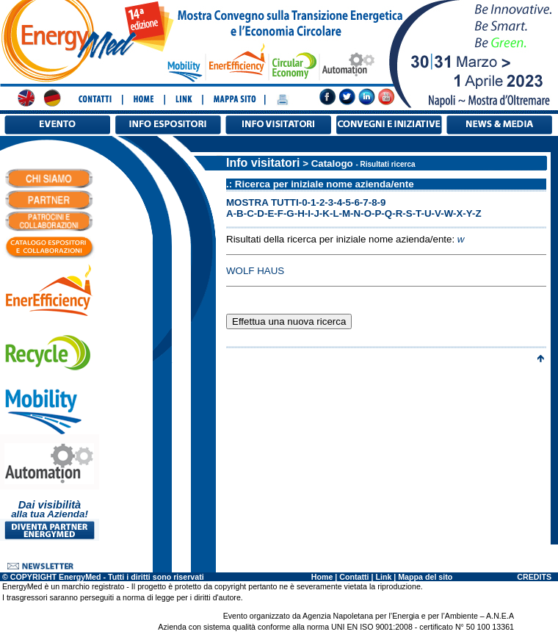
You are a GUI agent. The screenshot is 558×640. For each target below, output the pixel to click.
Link (383, 576)
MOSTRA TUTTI (262, 202)
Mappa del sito (425, 576)
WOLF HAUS (255, 270)
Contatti (354, 576)
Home (322, 576)
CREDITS (534, 576)
